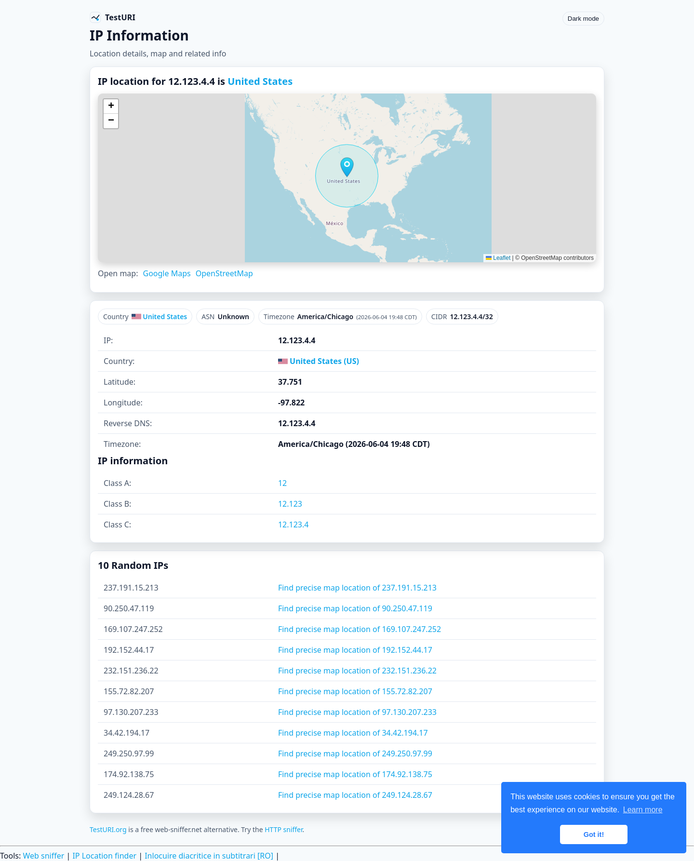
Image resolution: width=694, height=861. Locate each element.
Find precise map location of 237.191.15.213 (357, 587)
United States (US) (318, 361)
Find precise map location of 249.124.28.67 (355, 795)
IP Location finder (104, 855)
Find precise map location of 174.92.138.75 (355, 774)
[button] (347, 167)
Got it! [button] (594, 834)
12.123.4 (293, 524)
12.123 (290, 503)
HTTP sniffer (283, 829)
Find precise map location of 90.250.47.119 (355, 608)
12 (282, 483)
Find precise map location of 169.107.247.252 (359, 629)
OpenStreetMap (224, 273)
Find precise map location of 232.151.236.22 (357, 670)
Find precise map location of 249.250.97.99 (355, 753)
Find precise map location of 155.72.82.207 (355, 691)
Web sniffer (43, 855)
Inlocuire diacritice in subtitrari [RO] (209, 855)
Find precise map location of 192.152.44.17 (355, 650)
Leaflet (498, 258)
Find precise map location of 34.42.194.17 (353, 732)
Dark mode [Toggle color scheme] (583, 18)
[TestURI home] (112, 17)
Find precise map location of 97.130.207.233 (357, 712)
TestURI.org (108, 829)
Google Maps (166, 273)
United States (260, 81)
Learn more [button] (643, 810)
